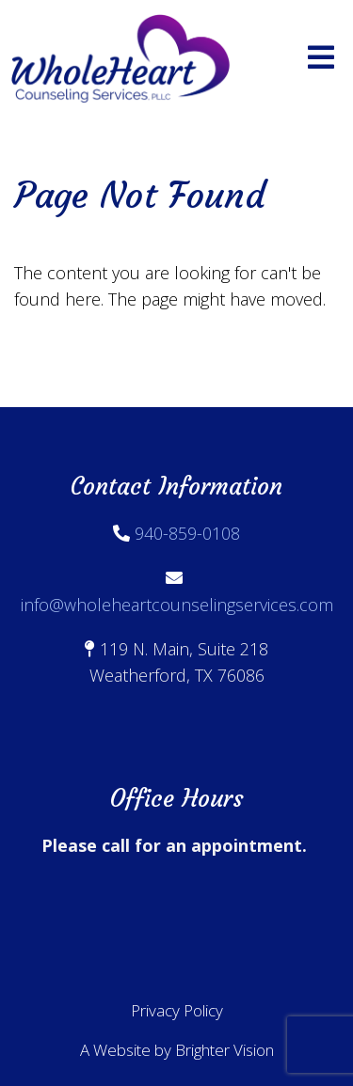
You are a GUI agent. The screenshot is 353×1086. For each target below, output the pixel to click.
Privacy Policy (177, 1010)
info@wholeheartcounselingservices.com (177, 604)
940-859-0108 (187, 533)
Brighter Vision (224, 1050)
